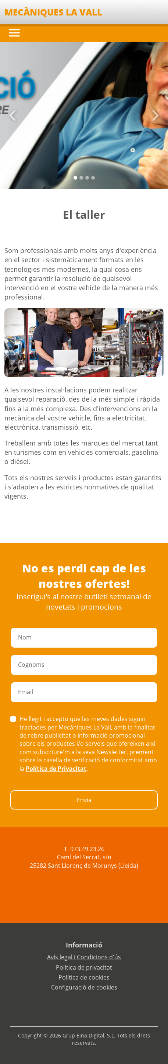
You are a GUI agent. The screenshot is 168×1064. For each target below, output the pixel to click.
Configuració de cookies (84, 987)
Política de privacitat (84, 967)
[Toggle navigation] (14, 33)
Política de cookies (84, 977)
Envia (84, 800)
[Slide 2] (87, 177)
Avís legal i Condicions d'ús (84, 957)
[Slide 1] (81, 177)
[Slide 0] (75, 177)
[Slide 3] (93, 177)
